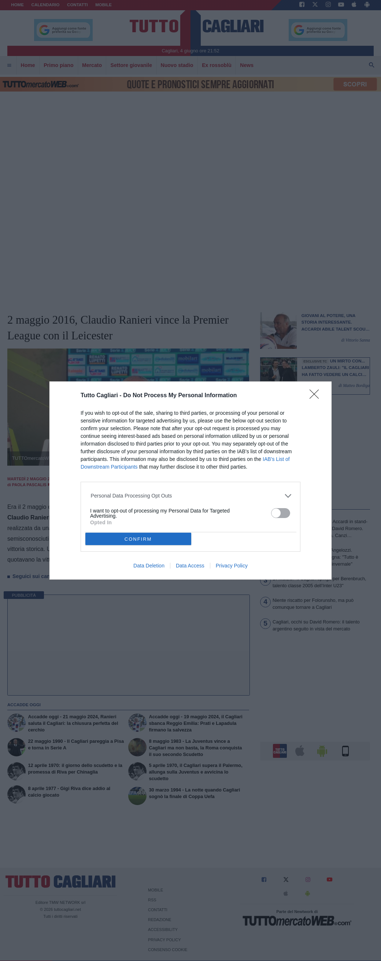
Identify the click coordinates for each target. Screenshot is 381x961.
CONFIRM (138, 539)
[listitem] (191, 496)
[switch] (280, 513)
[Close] (316, 396)
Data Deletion (148, 566)
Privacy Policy (232, 566)
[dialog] (190, 480)
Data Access (190, 566)
